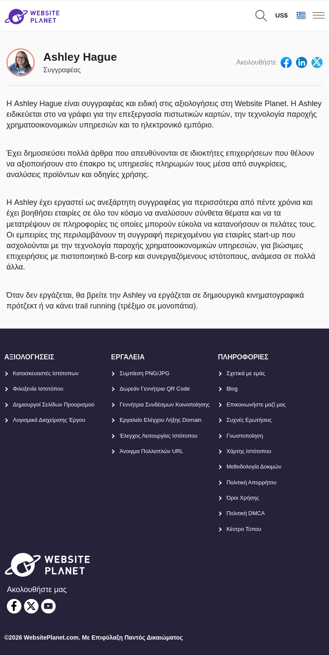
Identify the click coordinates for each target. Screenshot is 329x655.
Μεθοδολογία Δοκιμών (254, 466)
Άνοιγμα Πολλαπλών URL (151, 451)
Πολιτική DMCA (246, 513)
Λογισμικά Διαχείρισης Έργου (49, 420)
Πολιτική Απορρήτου (251, 482)
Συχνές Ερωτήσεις (249, 420)
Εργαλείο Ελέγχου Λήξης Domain (160, 420)
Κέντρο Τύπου (244, 529)
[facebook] (14, 606)
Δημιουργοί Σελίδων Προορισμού (53, 404)
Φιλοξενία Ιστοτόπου (38, 388)
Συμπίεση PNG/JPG (144, 373)
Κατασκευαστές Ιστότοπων (46, 373)
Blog (232, 388)
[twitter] (31, 606)
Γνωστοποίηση (245, 436)
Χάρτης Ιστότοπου (249, 451)
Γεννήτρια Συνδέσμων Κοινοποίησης (164, 404)
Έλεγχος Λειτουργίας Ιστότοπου (158, 436)
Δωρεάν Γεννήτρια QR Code (155, 388)
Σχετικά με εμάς (246, 373)
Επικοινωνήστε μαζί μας (256, 404)
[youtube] (48, 606)
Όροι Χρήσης (243, 498)
